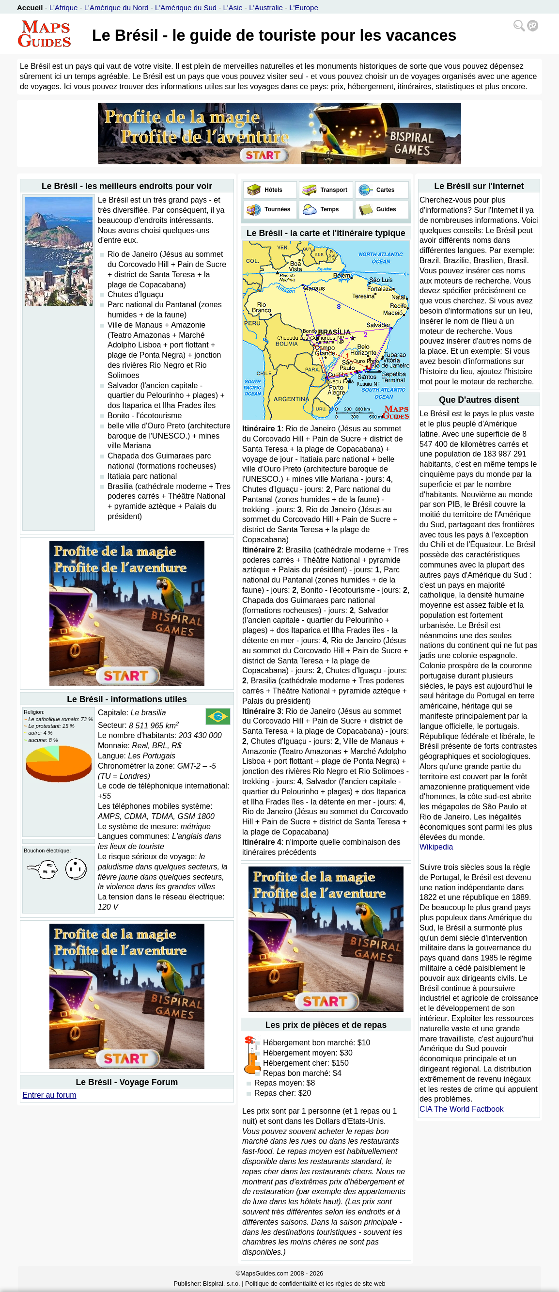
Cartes (385, 190)
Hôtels (272, 190)
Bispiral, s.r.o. (221, 1283)
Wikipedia (436, 847)
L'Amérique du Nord (116, 7)
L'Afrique (63, 7)
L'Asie (233, 7)
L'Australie (266, 7)
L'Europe (303, 7)
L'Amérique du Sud (186, 7)
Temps (329, 209)
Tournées (276, 209)
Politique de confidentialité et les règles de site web (315, 1283)
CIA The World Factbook (461, 1109)
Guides (385, 209)
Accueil (30, 7)
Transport (333, 190)
